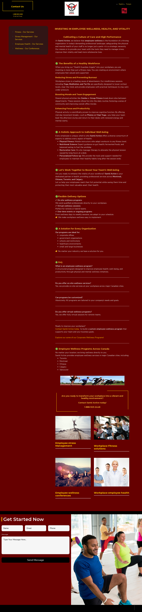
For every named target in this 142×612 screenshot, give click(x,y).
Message (5, 534)
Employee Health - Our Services (29, 44)
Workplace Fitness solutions (105, 447)
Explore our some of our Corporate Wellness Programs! (79, 337)
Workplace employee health (111, 492)
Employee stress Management (65, 444)
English (121, 4)
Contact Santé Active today (67, 329)
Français (128, 4)
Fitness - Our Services (24, 32)
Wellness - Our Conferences (27, 48)
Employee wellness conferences (67, 494)
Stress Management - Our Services (26, 38)
